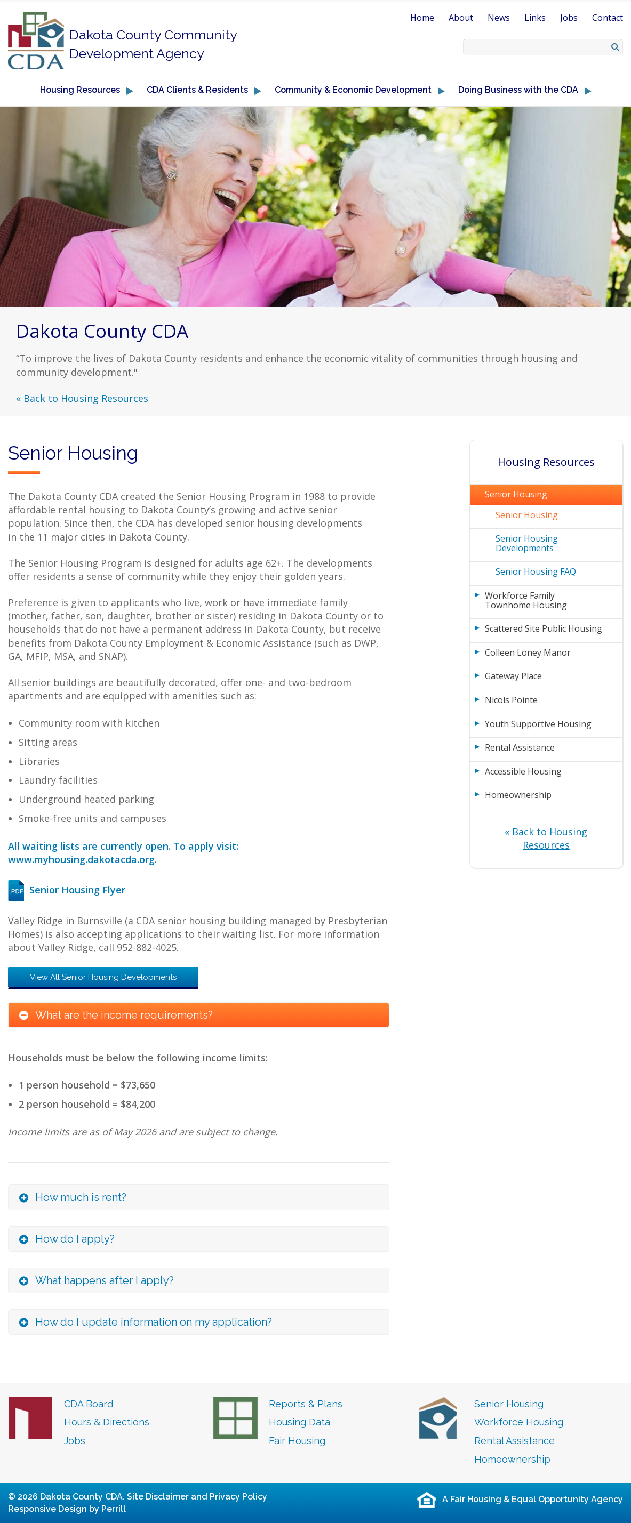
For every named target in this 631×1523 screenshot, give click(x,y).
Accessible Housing (523, 771)
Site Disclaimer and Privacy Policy (197, 1497)
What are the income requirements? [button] (124, 1015)
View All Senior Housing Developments (103, 977)
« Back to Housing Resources (82, 398)
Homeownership (518, 795)
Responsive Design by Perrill (67, 1509)
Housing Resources (546, 462)
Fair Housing (297, 1440)
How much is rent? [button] (80, 1197)
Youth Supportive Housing (538, 724)
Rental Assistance (520, 747)
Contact (607, 17)
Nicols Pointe (511, 700)
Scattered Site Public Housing (543, 628)
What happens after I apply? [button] (104, 1280)
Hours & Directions (106, 1422)
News (499, 17)
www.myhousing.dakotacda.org (81, 859)
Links (535, 17)
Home (422, 17)
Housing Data (299, 1422)
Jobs (569, 17)
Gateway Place (513, 676)
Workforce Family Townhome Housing (526, 600)
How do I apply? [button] (75, 1238)
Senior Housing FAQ (536, 571)
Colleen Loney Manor (528, 652)
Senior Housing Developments (527, 543)
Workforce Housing (518, 1422)
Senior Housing (516, 494)
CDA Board (88, 1403)
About (461, 17)
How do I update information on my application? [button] (153, 1322)
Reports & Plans (305, 1403)
